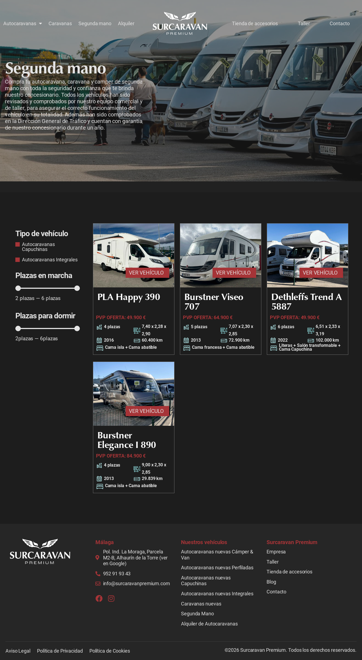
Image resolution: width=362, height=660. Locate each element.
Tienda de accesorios (255, 23)
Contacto (339, 23)
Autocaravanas (22, 23)
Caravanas (60, 23)
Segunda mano (94, 23)
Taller (304, 23)
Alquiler (126, 23)
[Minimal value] (47, 288)
